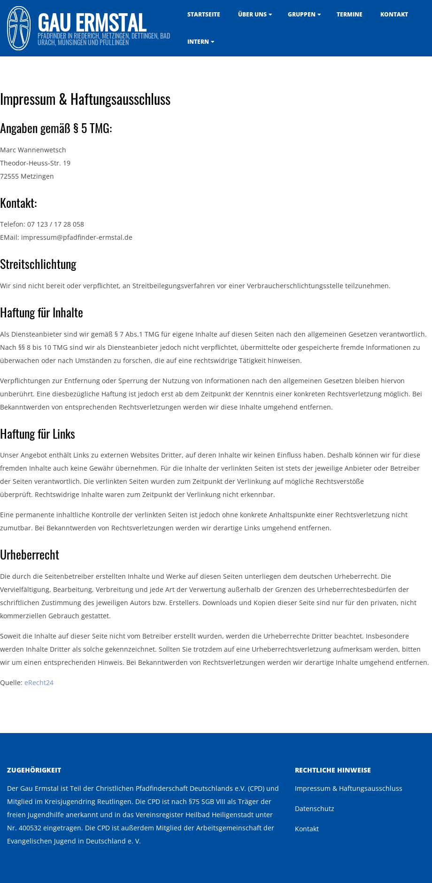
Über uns (252, 14)
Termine (350, 14)
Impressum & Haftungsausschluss (348, 788)
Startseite (203, 14)
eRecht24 (39, 682)
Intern (198, 42)
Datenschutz (314, 808)
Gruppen (302, 14)
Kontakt (394, 14)
